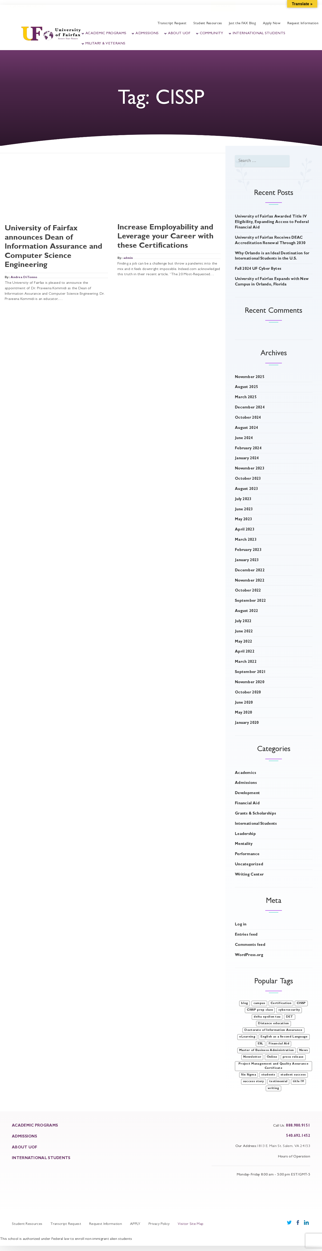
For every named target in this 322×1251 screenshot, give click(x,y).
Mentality (244, 844)
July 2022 (243, 621)
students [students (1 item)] (268, 1074)
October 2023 (248, 479)
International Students (259, 33)
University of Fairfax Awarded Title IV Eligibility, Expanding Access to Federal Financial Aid (272, 222)
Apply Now (271, 23)
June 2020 (244, 703)
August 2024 (246, 428)
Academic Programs (105, 33)
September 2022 (250, 601)
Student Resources (207, 23)
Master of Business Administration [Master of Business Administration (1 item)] (266, 1050)
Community (211, 33)
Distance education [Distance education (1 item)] (273, 1023)
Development (247, 793)
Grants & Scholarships (255, 814)
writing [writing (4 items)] (273, 1088)
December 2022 (250, 571)
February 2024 (248, 448)
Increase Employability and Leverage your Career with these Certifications (165, 237)
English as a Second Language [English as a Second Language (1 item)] (284, 1036)
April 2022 (244, 652)
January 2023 (247, 560)
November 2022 (249, 581)
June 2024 (244, 438)
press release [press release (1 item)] (293, 1057)
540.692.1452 (298, 1136)
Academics (245, 773)
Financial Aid (247, 804)
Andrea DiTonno (24, 277)
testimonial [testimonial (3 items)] (278, 1081)
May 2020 (243, 713)
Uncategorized (249, 865)
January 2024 (247, 458)
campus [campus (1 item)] (259, 1003)
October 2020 (248, 693)
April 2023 (244, 530)
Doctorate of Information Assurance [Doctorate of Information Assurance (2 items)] (273, 1030)
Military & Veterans (105, 44)
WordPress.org (249, 955)
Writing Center (249, 875)
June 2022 (244, 632)
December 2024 (250, 408)
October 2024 (248, 418)
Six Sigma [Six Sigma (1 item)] (248, 1074)
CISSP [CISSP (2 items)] (301, 1003)
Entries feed (246, 935)
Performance (247, 854)
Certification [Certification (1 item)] (281, 1003)
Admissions (147, 33)
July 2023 (243, 499)
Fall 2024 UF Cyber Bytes (258, 269)
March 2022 (246, 662)
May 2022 (243, 642)
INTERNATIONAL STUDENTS (41, 1158)
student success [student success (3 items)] (293, 1074)
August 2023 (246, 489)
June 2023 (244, 510)
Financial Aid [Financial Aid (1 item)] (279, 1043)
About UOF (179, 33)
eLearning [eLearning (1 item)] (247, 1036)
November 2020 (249, 682)
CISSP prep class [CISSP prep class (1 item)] (260, 1010)
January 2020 (247, 723)
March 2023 (246, 540)
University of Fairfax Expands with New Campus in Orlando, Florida (272, 282)
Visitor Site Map (190, 1224)
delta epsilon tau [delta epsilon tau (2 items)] (267, 1017)
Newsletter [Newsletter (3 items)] (252, 1057)
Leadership (245, 834)
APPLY (135, 1224)
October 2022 (248, 591)
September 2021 (250, 672)
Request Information (302, 23)
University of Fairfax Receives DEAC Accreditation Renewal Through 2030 (270, 240)
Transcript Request (172, 23)
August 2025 (246, 387)
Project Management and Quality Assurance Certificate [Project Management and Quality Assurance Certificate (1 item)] (273, 1066)
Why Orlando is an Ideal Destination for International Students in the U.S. (272, 256)
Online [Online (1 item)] (272, 1057)
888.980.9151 (298, 1126)
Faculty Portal (109, 11)
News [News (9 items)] (303, 1050)
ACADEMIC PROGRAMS (35, 1126)
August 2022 (246, 611)
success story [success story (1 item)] (253, 1081)
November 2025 (249, 377)
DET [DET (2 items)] (289, 1017)
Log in (241, 925)
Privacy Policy (159, 1224)
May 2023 (243, 519)
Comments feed (250, 945)
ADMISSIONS (24, 1137)
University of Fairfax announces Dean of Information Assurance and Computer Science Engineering (53, 247)
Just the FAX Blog (242, 23)
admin (128, 258)
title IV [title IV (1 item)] (298, 1081)
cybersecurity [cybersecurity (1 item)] (289, 1010)
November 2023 (249, 469)
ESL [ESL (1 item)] (260, 1043)
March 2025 (246, 397)
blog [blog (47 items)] (244, 1003)
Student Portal (72, 11)
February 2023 (248, 550)
